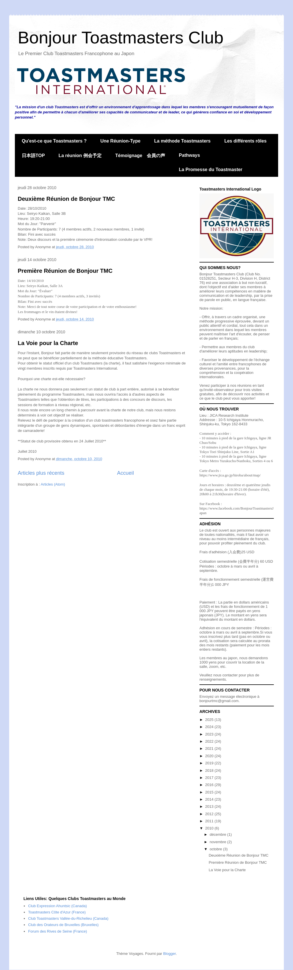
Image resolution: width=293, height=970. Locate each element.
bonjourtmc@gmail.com (219, 701)
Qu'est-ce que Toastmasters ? (54, 141)
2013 (210, 806)
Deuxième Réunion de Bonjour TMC (66, 199)
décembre (218, 834)
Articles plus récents (41, 473)
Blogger (169, 953)
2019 (210, 763)
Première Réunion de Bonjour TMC (65, 271)
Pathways (189, 155)
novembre (218, 842)
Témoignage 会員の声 (140, 155)
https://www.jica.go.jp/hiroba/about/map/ (230, 475)
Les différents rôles (245, 141)
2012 (210, 814)
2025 (210, 720)
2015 (210, 792)
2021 (210, 748)
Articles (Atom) (53, 484)
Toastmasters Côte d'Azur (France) (57, 912)
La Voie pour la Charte (48, 343)
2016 (210, 785)
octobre (216, 849)
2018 (210, 770)
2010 (210, 828)
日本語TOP (33, 155)
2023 (210, 734)
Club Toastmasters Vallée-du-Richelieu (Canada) (68, 918)
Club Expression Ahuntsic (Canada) (57, 906)
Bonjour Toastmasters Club (120, 37)
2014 (210, 799)
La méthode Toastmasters (182, 141)
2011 (210, 821)
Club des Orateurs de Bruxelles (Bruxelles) (63, 925)
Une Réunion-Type (120, 141)
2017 (210, 777)
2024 (210, 727)
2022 (210, 741)
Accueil (125, 473)
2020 (210, 756)
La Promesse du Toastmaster (210, 169)
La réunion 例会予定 (80, 155)
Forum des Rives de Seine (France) (57, 931)
